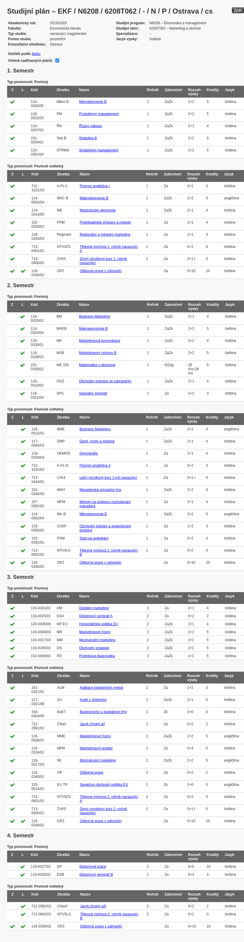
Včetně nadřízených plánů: (30, 61)
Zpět (238, 10)
